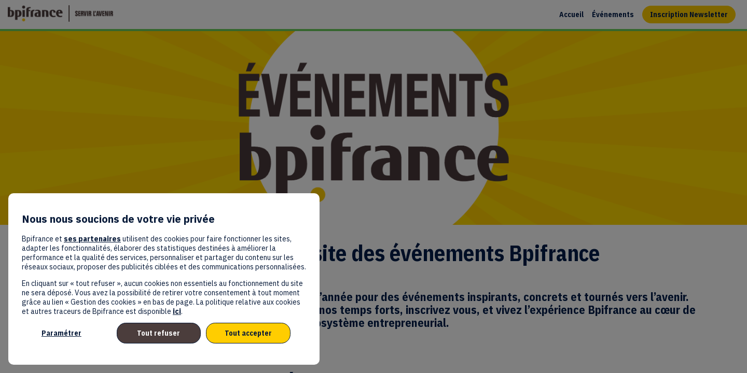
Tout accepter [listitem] (248, 333)
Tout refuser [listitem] (158, 333)
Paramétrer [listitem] (61, 333)
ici (177, 311)
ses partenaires (92, 238)
